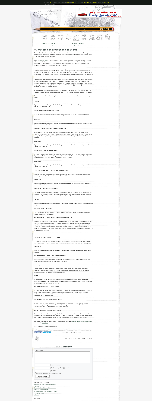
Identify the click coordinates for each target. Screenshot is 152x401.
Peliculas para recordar (39, 393)
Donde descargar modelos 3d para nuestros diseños (45, 384)
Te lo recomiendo (77, 338)
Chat (64, 29)
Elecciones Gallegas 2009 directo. (41, 389)
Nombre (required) (56, 365)
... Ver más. (36, 394)
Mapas (84, 29)
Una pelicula (36, 386)
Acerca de (53, 29)
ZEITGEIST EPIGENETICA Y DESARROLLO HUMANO (46, 391)
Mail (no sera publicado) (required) (60, 368)
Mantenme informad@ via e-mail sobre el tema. (49, 373)
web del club (45, 323)
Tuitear (63, 332)
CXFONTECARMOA (43, 60)
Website (53, 370)
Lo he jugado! (74, 29)
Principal (45, 29)
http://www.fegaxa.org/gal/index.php (81, 321)
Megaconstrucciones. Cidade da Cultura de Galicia (45, 387)
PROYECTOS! (94, 29)
